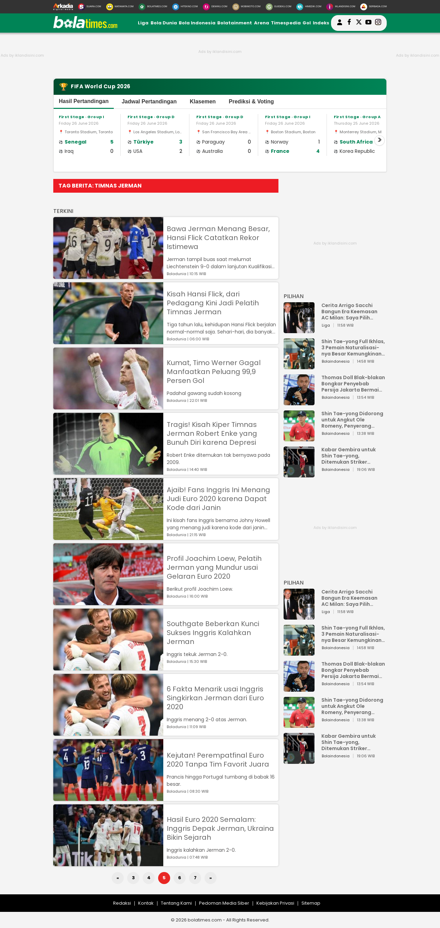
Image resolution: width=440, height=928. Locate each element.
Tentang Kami (176, 903)
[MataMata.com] (120, 6)
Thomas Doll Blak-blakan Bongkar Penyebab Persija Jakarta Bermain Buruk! (353, 383)
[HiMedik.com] (308, 6)
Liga (143, 23)
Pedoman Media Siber (224, 903)
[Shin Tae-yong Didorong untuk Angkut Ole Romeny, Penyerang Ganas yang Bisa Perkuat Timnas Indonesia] (299, 438)
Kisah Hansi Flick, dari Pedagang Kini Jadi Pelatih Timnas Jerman (213, 303)
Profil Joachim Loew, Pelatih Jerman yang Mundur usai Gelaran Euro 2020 (214, 567)
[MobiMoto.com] (246, 6)
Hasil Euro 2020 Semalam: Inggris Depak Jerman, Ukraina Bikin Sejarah (220, 828)
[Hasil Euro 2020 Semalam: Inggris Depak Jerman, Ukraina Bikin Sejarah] (108, 863)
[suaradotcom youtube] (368, 23)
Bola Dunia (164, 23)
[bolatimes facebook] (349, 23)
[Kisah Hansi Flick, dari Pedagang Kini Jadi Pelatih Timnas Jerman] (108, 341)
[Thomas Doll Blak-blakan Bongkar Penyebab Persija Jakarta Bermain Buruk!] (299, 402)
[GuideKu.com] (279, 6)
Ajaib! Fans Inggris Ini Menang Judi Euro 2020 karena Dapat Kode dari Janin (218, 498)
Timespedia (286, 23)
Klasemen (203, 101)
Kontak (146, 903)
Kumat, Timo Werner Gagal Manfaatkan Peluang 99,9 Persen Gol (214, 371)
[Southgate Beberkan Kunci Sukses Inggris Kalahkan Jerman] (108, 667)
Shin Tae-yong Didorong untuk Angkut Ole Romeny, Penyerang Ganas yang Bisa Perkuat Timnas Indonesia (353, 419)
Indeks (321, 23)
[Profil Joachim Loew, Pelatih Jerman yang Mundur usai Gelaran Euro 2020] (108, 602)
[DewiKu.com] (215, 6)
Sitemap (310, 903)
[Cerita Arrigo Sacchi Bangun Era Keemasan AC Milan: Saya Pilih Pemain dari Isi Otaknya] (299, 330)
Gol (306, 23)
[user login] (339, 25)
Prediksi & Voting (251, 101)
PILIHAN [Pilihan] (294, 296)
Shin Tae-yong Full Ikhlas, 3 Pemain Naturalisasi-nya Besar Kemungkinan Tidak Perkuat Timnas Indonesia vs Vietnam (353, 347)
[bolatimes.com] (85, 26)
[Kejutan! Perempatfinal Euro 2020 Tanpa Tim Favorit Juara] (108, 797)
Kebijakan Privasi (275, 903)
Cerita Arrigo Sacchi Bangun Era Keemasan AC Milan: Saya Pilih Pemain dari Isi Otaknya (351, 311)
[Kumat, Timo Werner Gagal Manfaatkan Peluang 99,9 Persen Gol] (108, 406)
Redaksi (122, 903)
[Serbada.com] (373, 6)
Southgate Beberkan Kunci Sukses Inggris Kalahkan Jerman (213, 632)
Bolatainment (234, 23)
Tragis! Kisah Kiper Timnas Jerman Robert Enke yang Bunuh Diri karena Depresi (212, 433)
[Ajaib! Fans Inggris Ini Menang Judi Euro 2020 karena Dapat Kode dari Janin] (108, 536)
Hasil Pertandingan (84, 101)
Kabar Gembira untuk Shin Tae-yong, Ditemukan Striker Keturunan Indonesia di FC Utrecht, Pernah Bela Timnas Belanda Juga (351, 455)
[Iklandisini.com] (340, 6)
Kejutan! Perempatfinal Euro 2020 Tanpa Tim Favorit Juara (218, 760)
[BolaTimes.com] (153, 6)
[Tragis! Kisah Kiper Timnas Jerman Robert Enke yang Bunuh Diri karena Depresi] (108, 471)
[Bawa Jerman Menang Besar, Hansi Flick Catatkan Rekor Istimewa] (108, 275)
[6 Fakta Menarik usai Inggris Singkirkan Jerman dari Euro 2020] (108, 732)
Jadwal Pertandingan (149, 101)
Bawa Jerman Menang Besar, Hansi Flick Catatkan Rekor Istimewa (218, 237)
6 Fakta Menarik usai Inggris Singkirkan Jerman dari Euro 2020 (215, 697)
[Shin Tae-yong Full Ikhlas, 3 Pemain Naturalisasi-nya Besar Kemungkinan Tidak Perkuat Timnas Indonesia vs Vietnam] (299, 366)
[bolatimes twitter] (359, 23)
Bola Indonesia (197, 23)
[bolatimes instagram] (378, 23)
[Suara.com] (89, 6)
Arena (261, 23)
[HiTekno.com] (185, 6)
